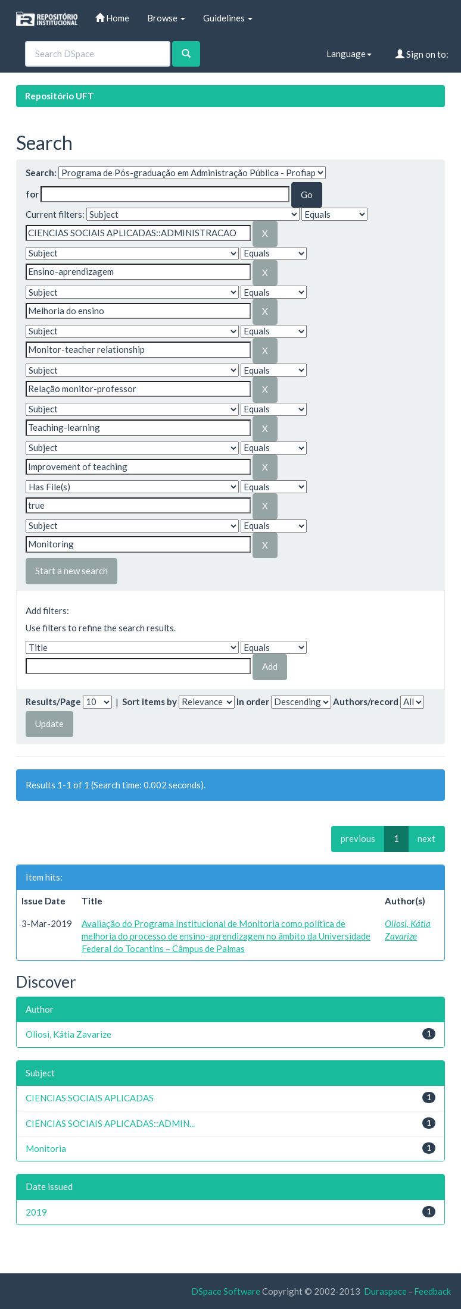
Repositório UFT (59, 95)
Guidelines (228, 17)
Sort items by (149, 701)
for (32, 194)
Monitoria (46, 1148)
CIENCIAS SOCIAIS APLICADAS (90, 1097)
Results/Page (53, 701)
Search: (41, 172)
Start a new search (71, 570)
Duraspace (385, 1291)
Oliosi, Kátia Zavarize (68, 1034)
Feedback (432, 1291)
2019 (36, 1212)
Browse (166, 17)
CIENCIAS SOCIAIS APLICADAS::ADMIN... (110, 1123)
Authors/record (365, 701)
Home (112, 17)
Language (349, 53)
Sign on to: (421, 54)
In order (252, 701)
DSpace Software (225, 1291)
